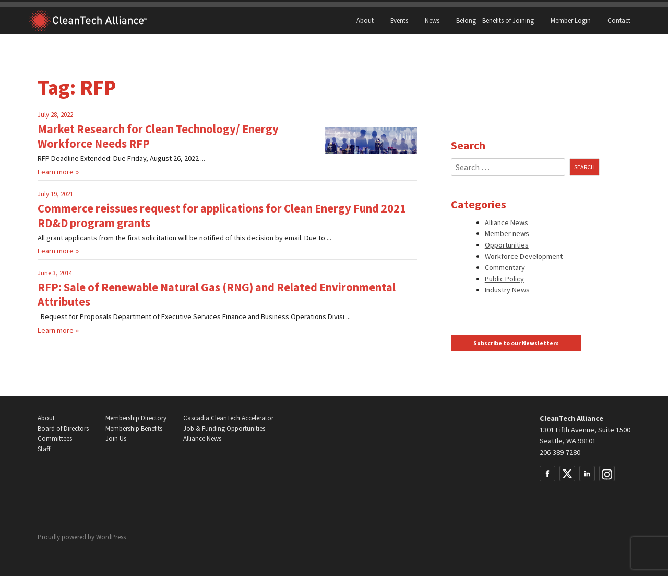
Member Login (571, 20)
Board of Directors (63, 428)
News (432, 20)
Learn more (56, 172)
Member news (507, 233)
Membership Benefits (133, 428)
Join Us (115, 438)
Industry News (507, 290)
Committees (55, 438)
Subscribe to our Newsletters (516, 343)
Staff (44, 448)
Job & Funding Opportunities (224, 428)
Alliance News (506, 222)
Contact (618, 20)
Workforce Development (524, 256)
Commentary (505, 267)
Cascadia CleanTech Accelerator (228, 418)
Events (399, 20)
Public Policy (504, 279)
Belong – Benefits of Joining (495, 20)
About (365, 20)
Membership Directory (135, 418)
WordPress (111, 537)
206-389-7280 (560, 452)
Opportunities (507, 245)
